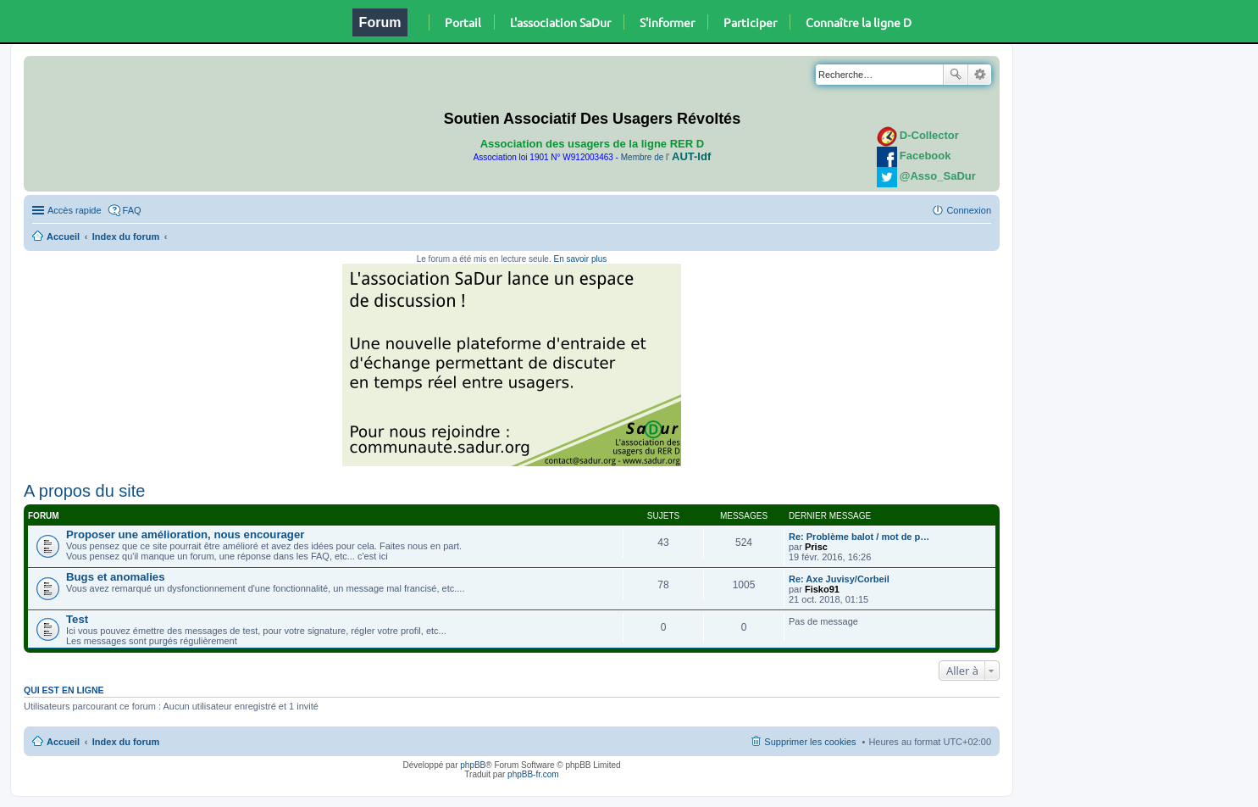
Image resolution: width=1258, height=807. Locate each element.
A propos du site (84, 490)
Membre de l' (666, 157)
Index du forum (125, 236)
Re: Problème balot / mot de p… (859, 537)
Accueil (63, 236)
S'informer (667, 22)
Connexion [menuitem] (968, 210)
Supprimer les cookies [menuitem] (810, 742)
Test (77, 619)
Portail (463, 22)
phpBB (472, 765)
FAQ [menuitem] (132, 210)
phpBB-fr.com (533, 774)
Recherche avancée (979, 74)
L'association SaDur (560, 22)
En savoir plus (580, 259)
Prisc (816, 547)
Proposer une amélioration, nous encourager (185, 534)
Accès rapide (74, 210)
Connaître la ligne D (859, 22)
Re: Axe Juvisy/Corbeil (839, 579)
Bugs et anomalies (115, 576)
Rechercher (955, 74)
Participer (750, 22)
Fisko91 (822, 589)
